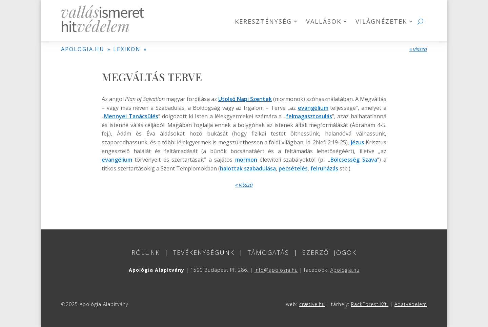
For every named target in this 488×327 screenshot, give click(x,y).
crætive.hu (312, 304)
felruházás (324, 168)
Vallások (323, 22)
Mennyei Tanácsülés (131, 116)
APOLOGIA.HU (82, 49)
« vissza (418, 49)
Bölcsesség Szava (353, 159)
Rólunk (145, 252)
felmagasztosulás (309, 116)
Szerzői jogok (329, 252)
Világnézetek (381, 22)
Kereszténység (263, 22)
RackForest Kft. (369, 304)
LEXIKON (127, 49)
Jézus (357, 142)
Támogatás (268, 252)
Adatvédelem (410, 304)
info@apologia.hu (276, 270)
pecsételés (293, 168)
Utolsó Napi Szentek (245, 99)
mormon (246, 159)
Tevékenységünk (204, 252)
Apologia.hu (345, 270)
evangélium (313, 107)
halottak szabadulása (248, 168)
